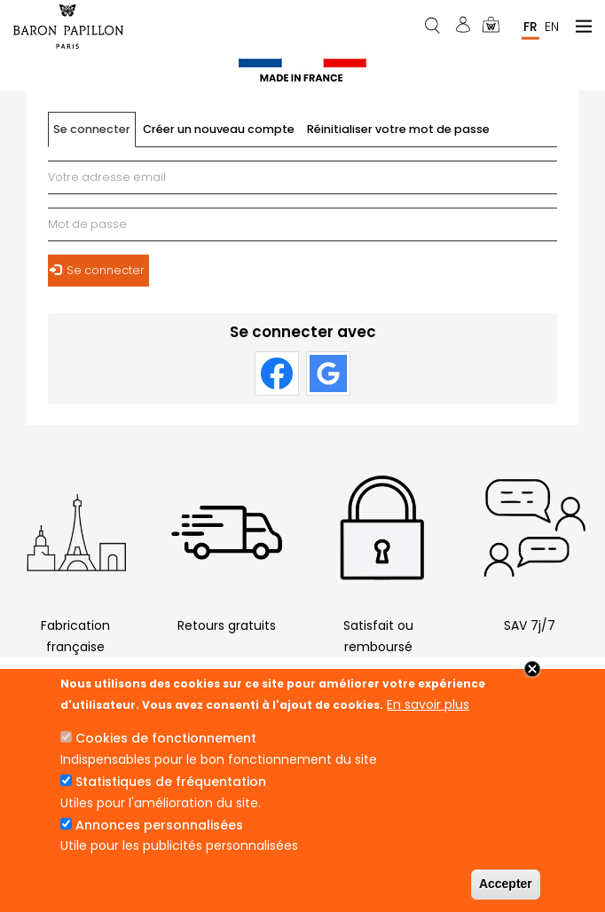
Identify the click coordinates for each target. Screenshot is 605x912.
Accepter (505, 884)
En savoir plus (428, 704)
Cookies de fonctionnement (165, 738)
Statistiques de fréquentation (170, 781)
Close (532, 669)
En (552, 26)
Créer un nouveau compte (219, 129)
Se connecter (94, 134)
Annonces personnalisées (159, 825)
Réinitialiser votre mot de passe (398, 129)
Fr (530, 26)
